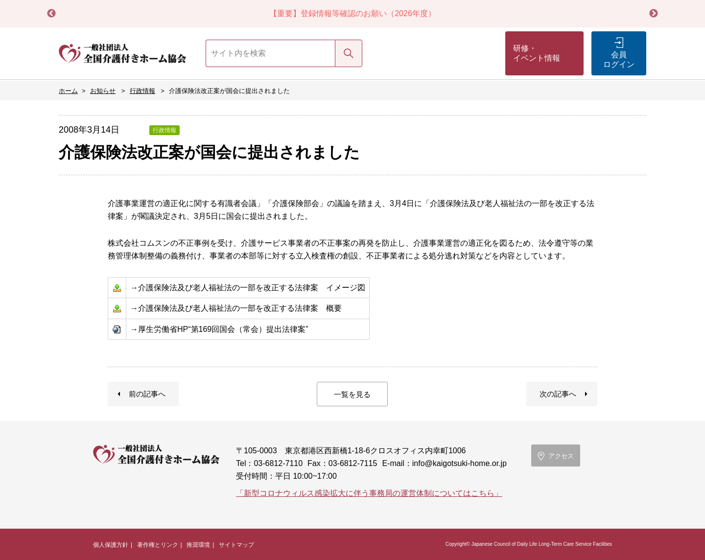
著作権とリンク (157, 544)
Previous (51, 14)
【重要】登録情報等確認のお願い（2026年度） (352, 13)
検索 (348, 53)
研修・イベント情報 (536, 53)
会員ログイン (618, 59)
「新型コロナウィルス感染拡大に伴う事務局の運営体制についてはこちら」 (369, 493)
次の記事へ (558, 394)
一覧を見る (352, 394)
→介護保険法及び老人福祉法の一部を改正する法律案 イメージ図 (247, 287)
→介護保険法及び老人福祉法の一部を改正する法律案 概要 (236, 308)
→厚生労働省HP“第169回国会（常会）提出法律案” (219, 329)
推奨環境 (198, 544)
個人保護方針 (110, 544)
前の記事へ (147, 394)
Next (653, 14)
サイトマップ (236, 544)
